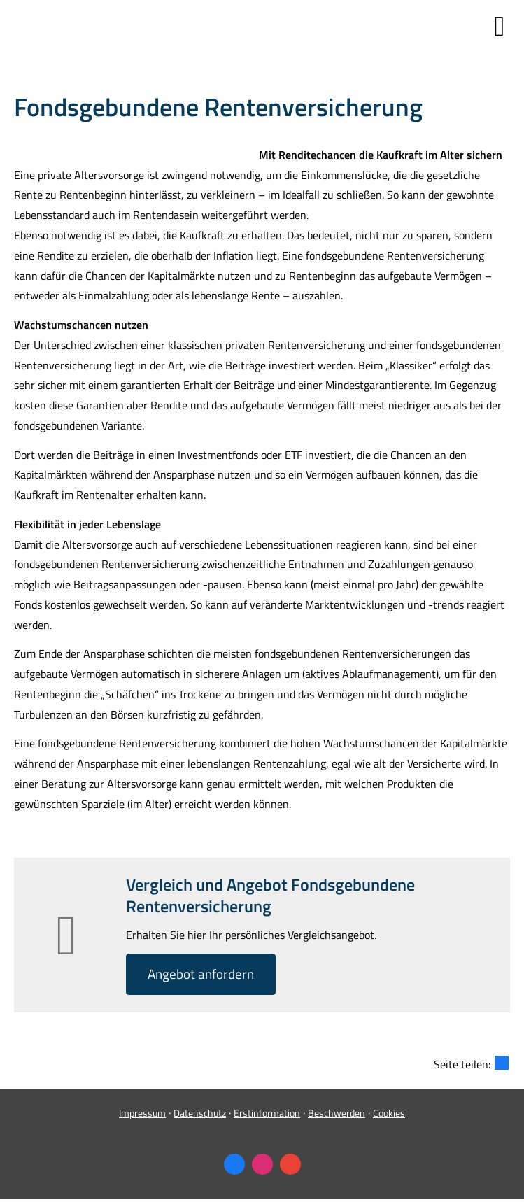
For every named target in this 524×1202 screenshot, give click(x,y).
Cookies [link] (389, 1112)
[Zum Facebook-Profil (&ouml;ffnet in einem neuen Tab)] (234, 1164)
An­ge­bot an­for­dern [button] (201, 973)
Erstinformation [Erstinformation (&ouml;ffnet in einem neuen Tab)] (267, 1112)
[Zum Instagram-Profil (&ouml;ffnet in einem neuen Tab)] (262, 1164)
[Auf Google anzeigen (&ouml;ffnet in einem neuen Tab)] (290, 1164)
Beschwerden (336, 1112)
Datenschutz (200, 1112)
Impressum (142, 1112)
